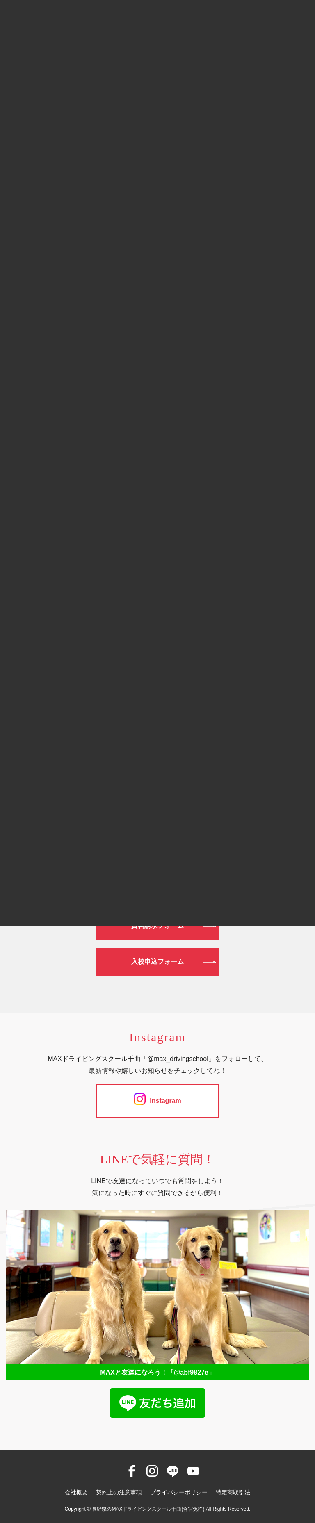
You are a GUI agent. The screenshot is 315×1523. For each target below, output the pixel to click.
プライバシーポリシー (179, 1492)
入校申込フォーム (157, 961)
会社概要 (76, 1492)
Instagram (157, 1100)
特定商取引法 (233, 1492)
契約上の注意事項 (119, 1492)
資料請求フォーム (157, 925)
